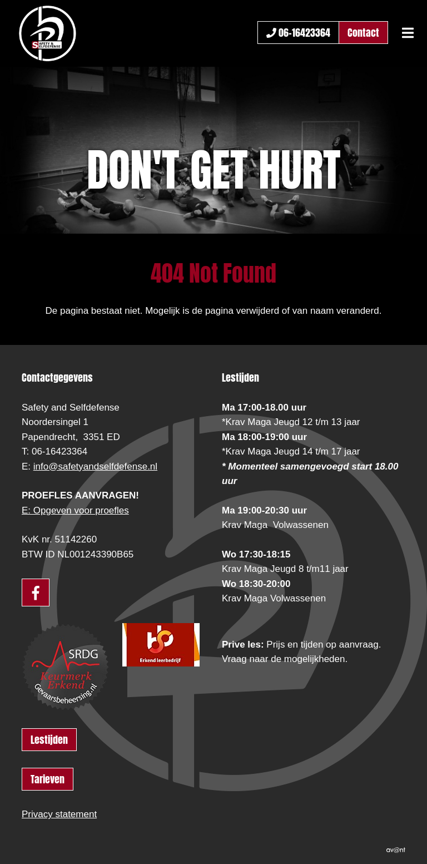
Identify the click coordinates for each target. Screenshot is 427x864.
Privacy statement (59, 814)
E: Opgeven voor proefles (75, 510)
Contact (363, 32)
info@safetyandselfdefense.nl (95, 466)
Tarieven (47, 779)
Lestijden (49, 739)
